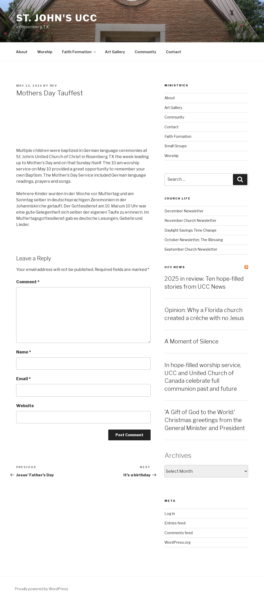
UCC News (174, 267)
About (21, 52)
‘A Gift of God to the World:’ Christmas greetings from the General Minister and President (204, 420)
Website (25, 405)
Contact (173, 52)
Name (23, 352)
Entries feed (174, 523)
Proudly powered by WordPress (41, 589)
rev (53, 85)
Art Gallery (115, 52)
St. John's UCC (56, 18)
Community (145, 52)
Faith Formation (79, 52)
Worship (44, 52)
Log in (169, 513)
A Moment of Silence (191, 341)
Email (23, 378)
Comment (28, 281)
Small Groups (175, 146)
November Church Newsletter (190, 220)
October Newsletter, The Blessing (193, 240)
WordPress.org (177, 542)
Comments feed (178, 533)
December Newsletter (183, 211)
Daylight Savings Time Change (190, 230)
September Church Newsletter (190, 249)
